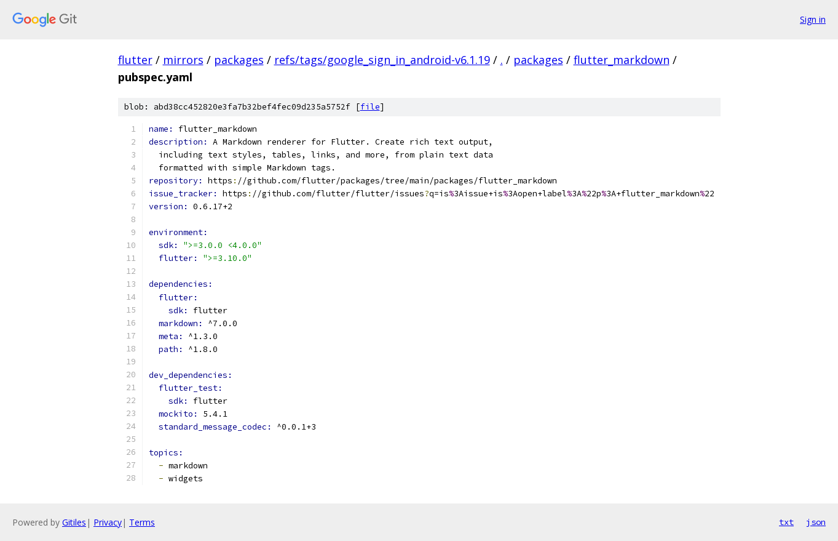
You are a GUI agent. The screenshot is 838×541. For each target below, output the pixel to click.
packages (239, 59)
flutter (135, 59)
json (816, 521)
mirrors (183, 59)
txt (786, 521)
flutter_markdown (622, 59)
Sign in (813, 19)
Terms (142, 522)
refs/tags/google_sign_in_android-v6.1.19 (382, 59)
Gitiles (74, 522)
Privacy (107, 522)
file (370, 107)
